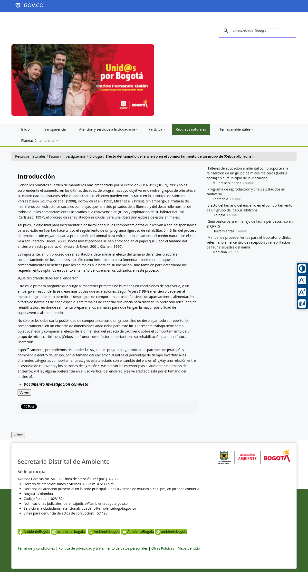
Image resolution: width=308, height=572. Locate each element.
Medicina (219, 252)
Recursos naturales (30, 156)
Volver (24, 392)
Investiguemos (74, 156)
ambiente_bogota (68, 531)
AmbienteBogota (34, 531)
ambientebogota (171, 531)
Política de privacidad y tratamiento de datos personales (103, 548)
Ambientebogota (104, 531)
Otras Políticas (162, 548)
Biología (95, 156)
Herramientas (223, 231)
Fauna (54, 156)
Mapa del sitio (189, 548)
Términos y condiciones (36, 548)
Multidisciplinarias (226, 183)
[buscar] (257, 31)
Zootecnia (220, 199)
